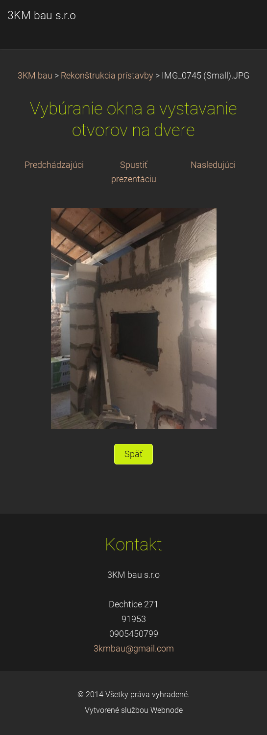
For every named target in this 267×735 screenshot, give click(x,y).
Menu (240, 22)
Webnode (166, 710)
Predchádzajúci (54, 165)
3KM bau (35, 76)
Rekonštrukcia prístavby (107, 76)
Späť (133, 454)
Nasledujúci (213, 165)
